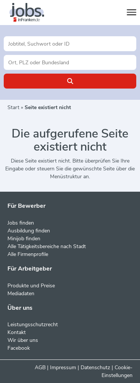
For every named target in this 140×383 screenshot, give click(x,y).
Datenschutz (95, 367)
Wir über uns (22, 340)
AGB (40, 367)
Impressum (63, 367)
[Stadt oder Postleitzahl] (70, 62)
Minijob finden (23, 238)
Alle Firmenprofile (27, 254)
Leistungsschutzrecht (32, 324)
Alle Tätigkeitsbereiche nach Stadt (46, 246)
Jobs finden (20, 222)
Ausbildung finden (28, 230)
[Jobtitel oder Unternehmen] (70, 43)
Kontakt (16, 332)
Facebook (18, 348)
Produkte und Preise (31, 285)
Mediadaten (20, 293)
